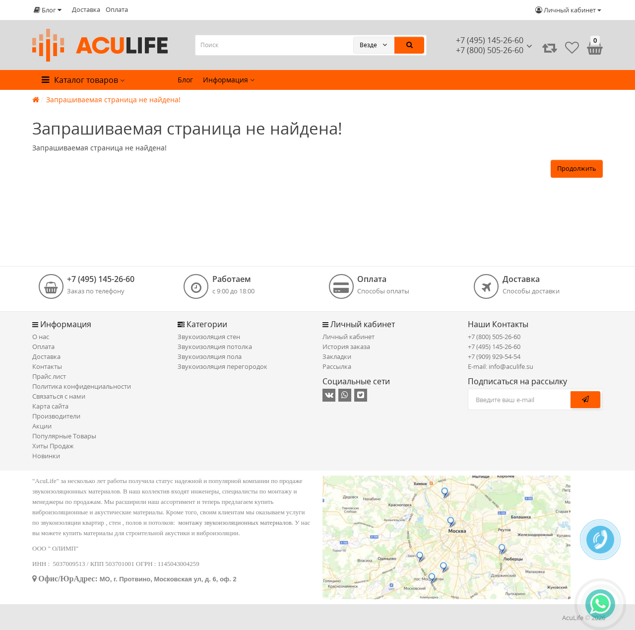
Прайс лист (49, 376)
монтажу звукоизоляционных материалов (235, 522)
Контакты (47, 366)
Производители (56, 416)
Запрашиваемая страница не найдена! (113, 99)
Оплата (117, 9)
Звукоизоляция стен (209, 336)
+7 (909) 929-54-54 (494, 356)
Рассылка (336, 366)
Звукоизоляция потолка (215, 346)
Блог (185, 79)
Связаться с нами (58, 396)
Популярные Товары (64, 435)
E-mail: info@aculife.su (500, 366)
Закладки (336, 356)
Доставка (86, 9)
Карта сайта (50, 406)
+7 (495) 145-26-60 (489, 40)
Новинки (46, 455)
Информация (228, 79)
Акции (42, 425)
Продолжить (576, 168)
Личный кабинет (348, 336)
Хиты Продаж (53, 445)
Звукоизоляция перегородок (222, 366)
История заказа (346, 346)
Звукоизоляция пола (210, 356)
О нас (40, 336)
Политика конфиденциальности (81, 386)
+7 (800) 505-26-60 (494, 336)
